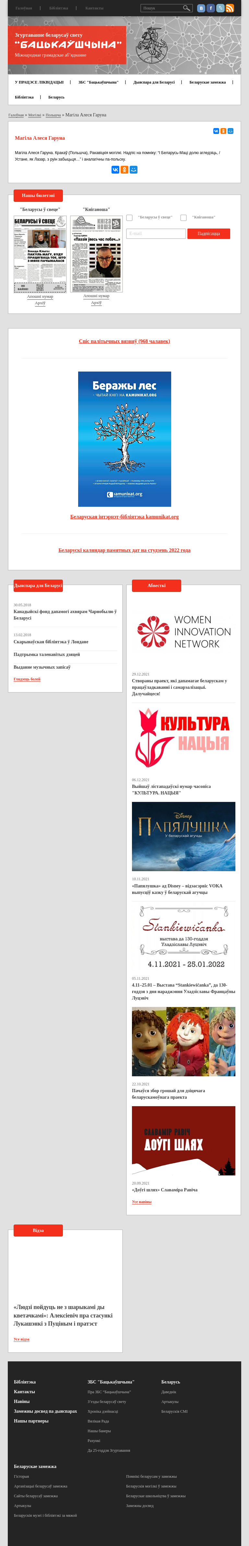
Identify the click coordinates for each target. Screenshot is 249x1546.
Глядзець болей (27, 679)
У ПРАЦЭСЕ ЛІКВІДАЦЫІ (39, 82)
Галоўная (24, 8)
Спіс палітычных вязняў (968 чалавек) (124, 341)
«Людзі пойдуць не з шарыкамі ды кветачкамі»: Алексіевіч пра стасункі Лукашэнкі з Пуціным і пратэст (63, 1315)
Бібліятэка (58, 8)
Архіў (40, 302)
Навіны (22, 1401)
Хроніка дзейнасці (103, 1411)
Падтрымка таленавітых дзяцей (47, 654)
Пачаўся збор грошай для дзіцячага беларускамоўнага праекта (168, 1094)
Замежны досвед (140, 1505)
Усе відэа (22, 1339)
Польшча (53, 115)
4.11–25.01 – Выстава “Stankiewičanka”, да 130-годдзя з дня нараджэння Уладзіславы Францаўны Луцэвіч (183, 992)
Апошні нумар (40, 296)
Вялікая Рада (98, 1421)
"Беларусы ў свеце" (155, 217)
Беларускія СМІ (174, 1411)
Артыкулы (170, 1401)
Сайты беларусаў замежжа (36, 1496)
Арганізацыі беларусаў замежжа (40, 1486)
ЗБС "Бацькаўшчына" (98, 82)
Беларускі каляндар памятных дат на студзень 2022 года (124, 550)
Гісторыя (21, 1476)
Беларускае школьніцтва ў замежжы (156, 1496)
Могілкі (34, 115)
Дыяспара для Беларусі (154, 82)
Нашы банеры (99, 1431)
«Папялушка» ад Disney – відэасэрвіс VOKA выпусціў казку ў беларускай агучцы (177, 889)
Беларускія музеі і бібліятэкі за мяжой (45, 1515)
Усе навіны (141, 1201)
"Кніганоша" (204, 217)
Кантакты (94, 8)
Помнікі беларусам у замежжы (151, 1476)
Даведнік (168, 1392)
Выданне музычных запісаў (42, 667)
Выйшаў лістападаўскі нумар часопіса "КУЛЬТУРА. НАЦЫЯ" (171, 789)
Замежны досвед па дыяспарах (45, 1411)
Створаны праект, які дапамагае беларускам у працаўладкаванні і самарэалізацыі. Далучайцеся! (179, 687)
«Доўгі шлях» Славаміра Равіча (164, 1189)
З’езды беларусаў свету (107, 1401)
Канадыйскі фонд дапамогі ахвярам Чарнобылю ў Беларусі (65, 615)
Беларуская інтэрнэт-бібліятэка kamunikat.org (124, 516)
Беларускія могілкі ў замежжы (151, 1486)
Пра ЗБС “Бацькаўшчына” (109, 1392)
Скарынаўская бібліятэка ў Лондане (51, 641)
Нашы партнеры (31, 1421)
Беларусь (56, 97)
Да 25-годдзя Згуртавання (109, 1450)
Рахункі (94, 1440)
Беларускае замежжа (207, 82)
